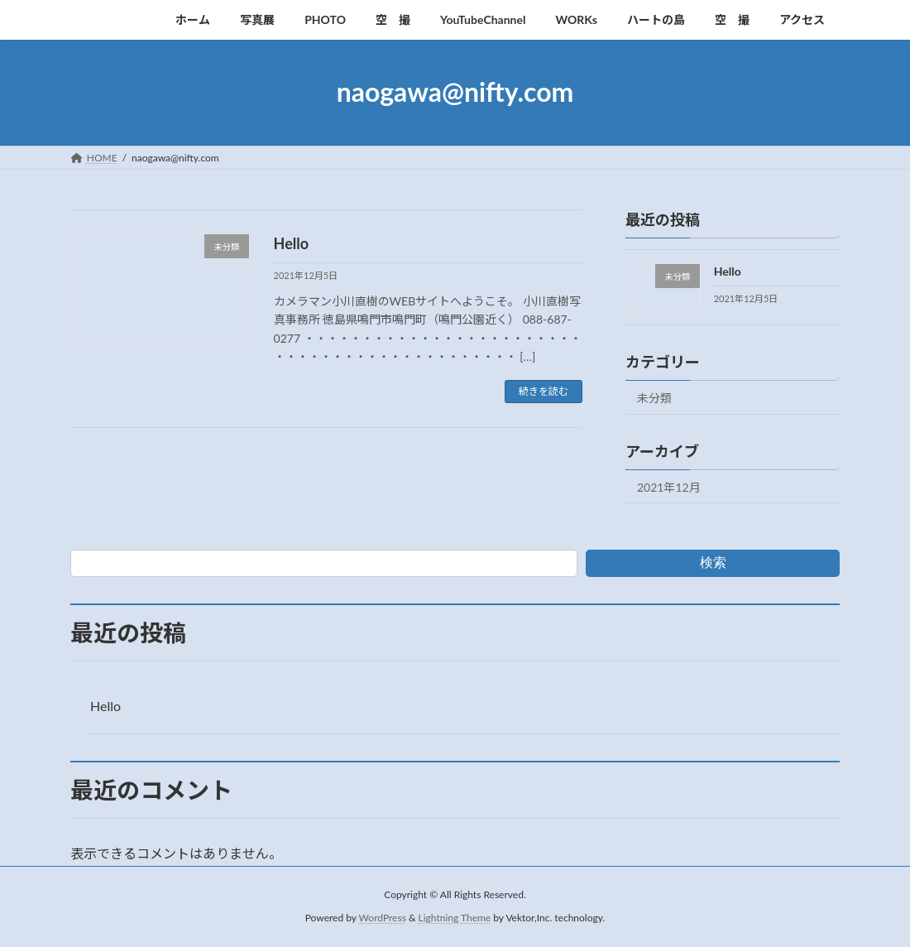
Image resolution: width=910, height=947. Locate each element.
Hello (291, 243)
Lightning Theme (455, 917)
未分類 (654, 397)
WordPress (382, 917)
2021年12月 (669, 486)
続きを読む (543, 391)
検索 (713, 562)
